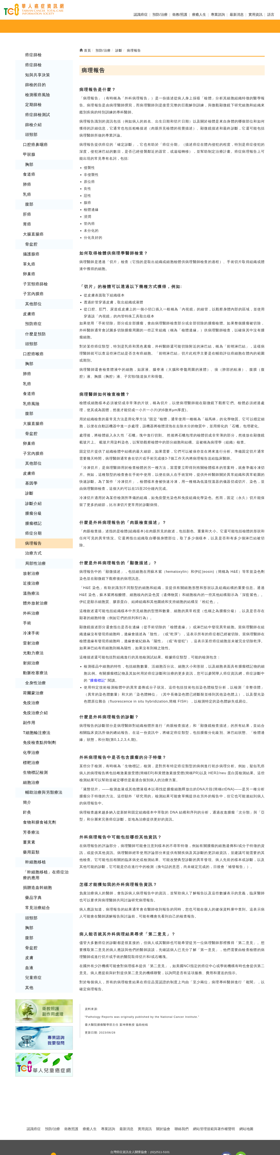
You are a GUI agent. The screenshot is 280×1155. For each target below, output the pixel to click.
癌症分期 (32, 504)
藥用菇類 (30, 804)
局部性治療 (34, 533)
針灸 (26, 767)
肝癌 (26, 204)
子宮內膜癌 (32, 279)
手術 (26, 589)
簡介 (26, 757)
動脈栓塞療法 (34, 635)
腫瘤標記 (32, 495)
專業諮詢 (218, 14)
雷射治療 (30, 607)
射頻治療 (30, 626)
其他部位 (32, 289)
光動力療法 (32, 617)
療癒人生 (199, 14)
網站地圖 (246, 1097)
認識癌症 (141, 14)
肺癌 (26, 176)
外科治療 (30, 579)
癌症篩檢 (32, 54)
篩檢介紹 (32, 120)
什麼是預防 (34, 317)
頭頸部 (30, 129)
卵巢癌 (28, 260)
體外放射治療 (34, 570)
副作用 (28, 682)
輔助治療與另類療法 (42, 748)
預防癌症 (32, 307)
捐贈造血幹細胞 (36, 837)
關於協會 (163, 1097)
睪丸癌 (28, 251)
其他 (29, 931)
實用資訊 (255, 14)
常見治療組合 (36, 856)
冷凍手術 (30, 598)
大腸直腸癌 (32, 223)
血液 (29, 912)
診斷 (29, 467)
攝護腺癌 (30, 242)
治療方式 (32, 523)
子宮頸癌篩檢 (34, 270)
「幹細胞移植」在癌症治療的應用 (45, 825)
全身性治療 (34, 645)
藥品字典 (32, 846)
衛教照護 (71, 1097)
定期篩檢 (32, 101)
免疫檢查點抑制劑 (38, 701)
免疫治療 (30, 663)
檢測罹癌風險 (36, 92)
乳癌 (26, 185)
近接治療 (30, 551)
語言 (270, 14)
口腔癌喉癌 (32, 336)
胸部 (29, 157)
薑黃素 (28, 795)
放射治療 (30, 542)
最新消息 (237, 14)
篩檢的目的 (34, 83)
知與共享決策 (36, 73)
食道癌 (28, 167)
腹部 (29, 195)
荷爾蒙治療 (32, 654)
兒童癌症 (32, 922)
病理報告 (32, 514)
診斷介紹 (32, 476)
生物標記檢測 (34, 729)
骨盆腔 (30, 232)
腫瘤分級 (32, 485)
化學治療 (30, 710)
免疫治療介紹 (34, 673)
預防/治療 (159, 14)
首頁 (85, 50)
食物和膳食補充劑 (38, 776)
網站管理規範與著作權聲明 (214, 1097)
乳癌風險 (30, 382)
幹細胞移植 (34, 813)
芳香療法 (30, 785)
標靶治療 (30, 720)
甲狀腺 (28, 148)
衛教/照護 (179, 14)
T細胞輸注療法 (35, 692)
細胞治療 (30, 738)
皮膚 (29, 903)
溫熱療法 (30, 561)
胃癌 (26, 214)
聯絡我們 (182, 1097)
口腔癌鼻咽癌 (34, 139)
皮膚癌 (28, 298)
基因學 (30, 457)
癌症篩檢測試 (36, 111)
